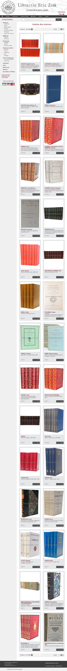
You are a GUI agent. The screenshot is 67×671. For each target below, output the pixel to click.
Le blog (46, 16)
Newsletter (61, 12)
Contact (40, 16)
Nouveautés (15, 16)
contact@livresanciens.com (9, 665)
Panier (33, 16)
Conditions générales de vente (51, 663)
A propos (8, 16)
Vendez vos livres (24, 16)
